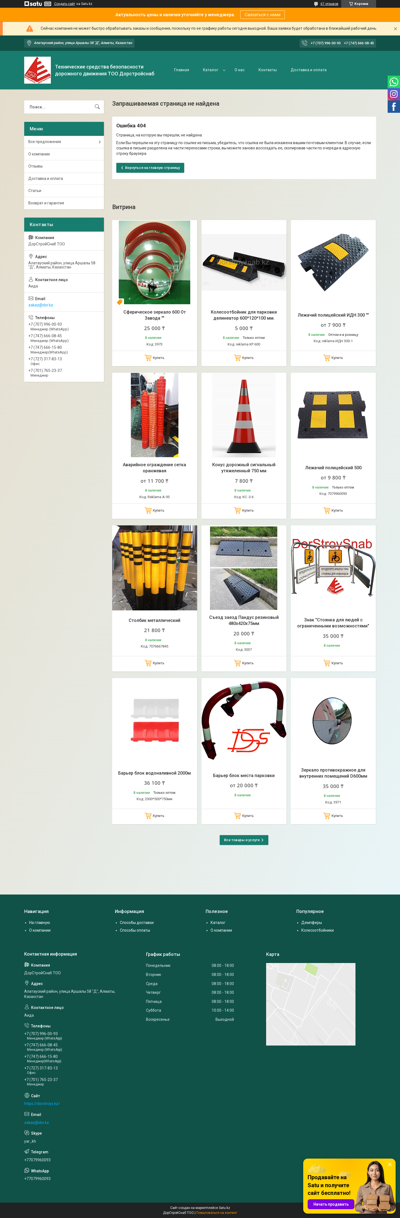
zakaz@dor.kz (40, 305)
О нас (240, 70)
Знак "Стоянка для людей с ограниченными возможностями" (333, 623)
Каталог (210, 70)
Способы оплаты (135, 930)
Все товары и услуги (242, 840)
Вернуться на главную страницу (152, 168)
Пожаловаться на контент (216, 1213)
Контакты (267, 70)
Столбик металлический (154, 620)
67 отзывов (329, 4)
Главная (181, 70)
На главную (39, 922)
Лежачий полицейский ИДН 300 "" (333, 315)
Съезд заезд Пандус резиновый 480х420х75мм (244, 620)
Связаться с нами (262, 14)
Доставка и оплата (309, 70)
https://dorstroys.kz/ (42, 1103)
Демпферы (311, 922)
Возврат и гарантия (46, 203)
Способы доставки (137, 922)
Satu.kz (224, 1208)
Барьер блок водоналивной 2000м (154, 773)
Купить (158, 358)
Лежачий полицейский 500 (333, 467)
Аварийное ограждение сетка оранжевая (154, 467)
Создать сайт (64, 4)
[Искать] (97, 107)
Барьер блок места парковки (244, 775)
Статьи (34, 190)
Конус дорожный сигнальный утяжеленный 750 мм (243, 467)
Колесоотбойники (317, 930)
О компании (39, 154)
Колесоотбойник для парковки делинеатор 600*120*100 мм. (244, 315)
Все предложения (44, 141)
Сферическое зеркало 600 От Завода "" (154, 315)
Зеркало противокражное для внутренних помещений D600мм (333, 773)
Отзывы (35, 166)
